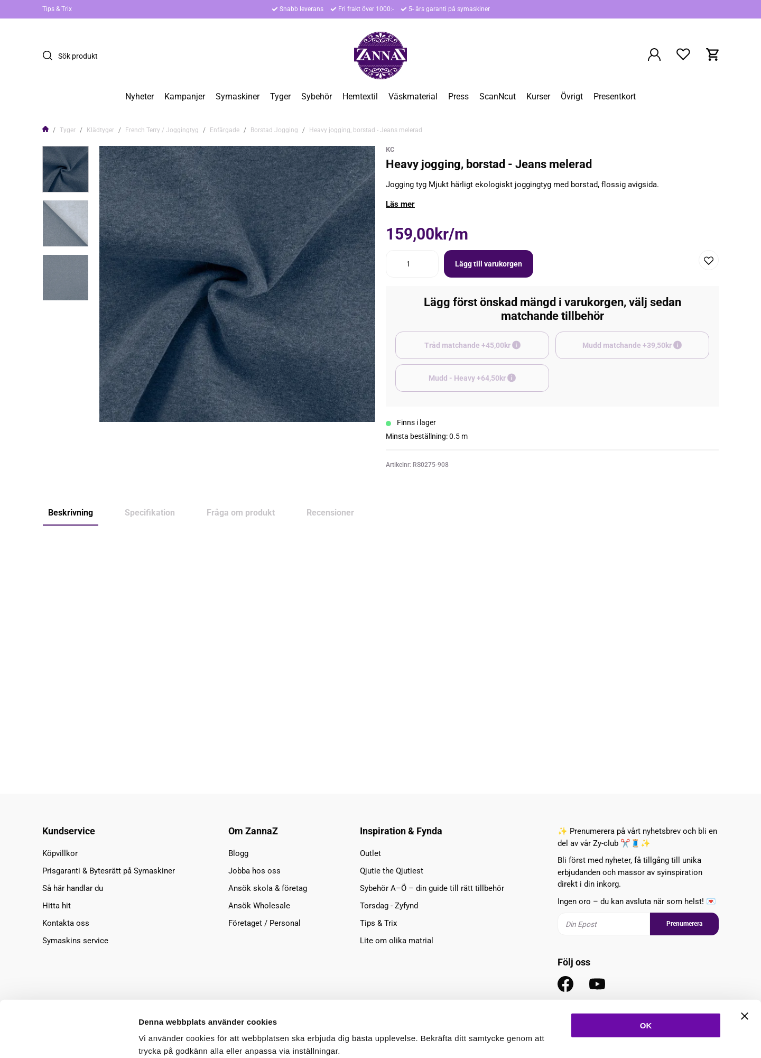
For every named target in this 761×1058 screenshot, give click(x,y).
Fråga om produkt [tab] (241, 513)
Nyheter (139, 97)
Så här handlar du (72, 888)
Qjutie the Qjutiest (391, 871)
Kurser (538, 97)
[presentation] (65, 169)
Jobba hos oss (254, 871)
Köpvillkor (60, 853)
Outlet (370, 853)
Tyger (280, 97)
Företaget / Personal (264, 923)
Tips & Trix (57, 9)
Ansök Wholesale (259, 905)
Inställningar (574, 1037)
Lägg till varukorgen (488, 264)
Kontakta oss (65, 923)
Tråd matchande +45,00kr (487, 350)
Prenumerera (684, 923)
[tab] (65, 169)
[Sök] (50, 55)
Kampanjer (184, 97)
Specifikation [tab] (150, 513)
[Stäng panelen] (744, 959)
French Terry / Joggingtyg (162, 130)
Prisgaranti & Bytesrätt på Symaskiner (108, 871)
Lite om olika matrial (396, 940)
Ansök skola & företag (267, 888)
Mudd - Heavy (70, 733)
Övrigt (572, 97)
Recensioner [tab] (330, 513)
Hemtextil (360, 97)
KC (390, 149)
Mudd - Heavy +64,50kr (489, 383)
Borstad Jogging (274, 130)
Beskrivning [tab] (70, 513)
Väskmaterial (413, 97)
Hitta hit (56, 905)
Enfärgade (224, 130)
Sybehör (316, 97)
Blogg (238, 853)
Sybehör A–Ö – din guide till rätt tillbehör (432, 888)
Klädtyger (100, 130)
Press (458, 97)
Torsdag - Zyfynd (389, 905)
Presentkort (614, 97)
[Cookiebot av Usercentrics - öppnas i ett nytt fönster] (68, 1037)
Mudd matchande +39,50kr (645, 350)
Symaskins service (75, 940)
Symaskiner (237, 97)
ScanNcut (497, 97)
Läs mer (400, 204)
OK (646, 968)
